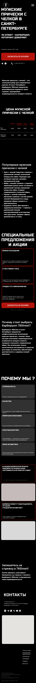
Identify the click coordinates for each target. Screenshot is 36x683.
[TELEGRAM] (8, 611)
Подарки (25, 661)
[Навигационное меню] (32, 5)
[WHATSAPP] (11, 611)
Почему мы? (26, 656)
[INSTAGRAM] (5, 611)
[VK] (20, 611)
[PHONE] (14, 611)
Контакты (25, 663)
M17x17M (14, 680)
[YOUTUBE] (17, 611)
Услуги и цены (27, 650)
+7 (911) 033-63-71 (19, 63)
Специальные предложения (26, 653)
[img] (12, 63)
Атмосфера (25, 658)
